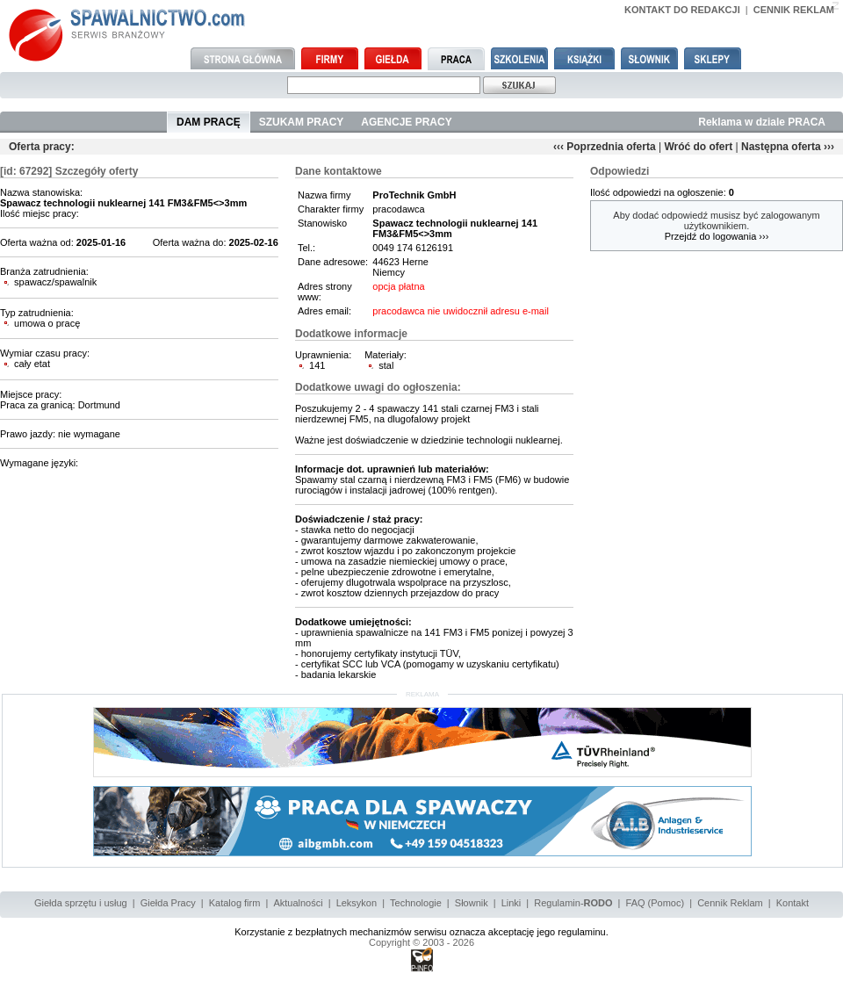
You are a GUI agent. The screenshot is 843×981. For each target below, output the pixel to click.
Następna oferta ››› (787, 147)
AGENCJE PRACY (406, 122)
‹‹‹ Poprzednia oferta (604, 147)
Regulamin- (573, 903)
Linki (511, 903)
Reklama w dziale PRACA (761, 122)
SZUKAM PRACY (301, 122)
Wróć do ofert (698, 147)
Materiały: (385, 355)
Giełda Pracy (168, 903)
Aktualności (297, 903)
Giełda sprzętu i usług (80, 903)
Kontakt (792, 903)
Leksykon (356, 903)
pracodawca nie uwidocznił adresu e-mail (460, 311)
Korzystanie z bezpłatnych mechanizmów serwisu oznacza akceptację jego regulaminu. (421, 932)
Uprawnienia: (322, 355)
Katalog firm (235, 903)
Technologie (416, 903)
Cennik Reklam (730, 903)
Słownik (471, 903)
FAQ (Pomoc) (655, 903)
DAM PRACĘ (209, 122)
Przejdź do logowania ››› (717, 236)
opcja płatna (398, 286)
